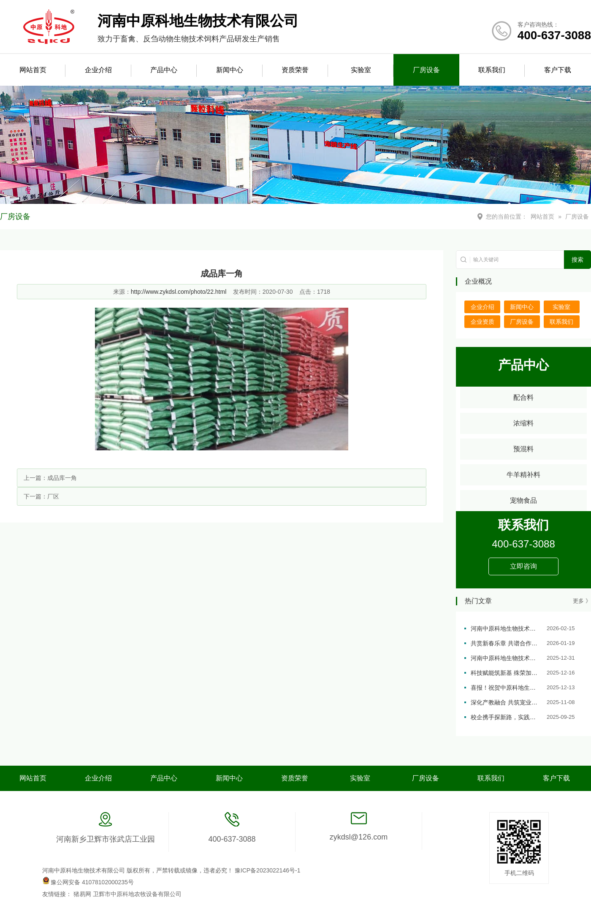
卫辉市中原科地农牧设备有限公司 (137, 894)
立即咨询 (523, 566)
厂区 (53, 496)
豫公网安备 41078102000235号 (88, 882)
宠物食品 (523, 500)
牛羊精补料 (523, 474)
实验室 (361, 69)
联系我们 (491, 69)
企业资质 (482, 321)
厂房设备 (426, 69)
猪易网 (83, 894)
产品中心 (163, 69)
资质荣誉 (295, 69)
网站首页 (32, 69)
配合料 (523, 397)
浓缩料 (523, 423)
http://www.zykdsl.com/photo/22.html (178, 291)
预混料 (523, 448)
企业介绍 (98, 69)
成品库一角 (62, 477)
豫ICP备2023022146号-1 (268, 870)
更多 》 (582, 601)
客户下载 (557, 69)
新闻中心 (229, 69)
